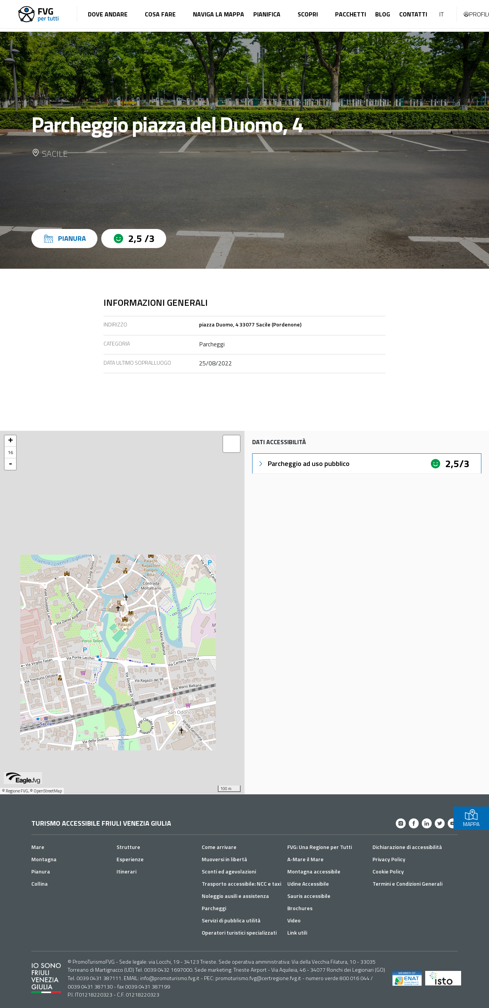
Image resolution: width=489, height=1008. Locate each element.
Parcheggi (214, 908)
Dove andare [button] (108, 14)
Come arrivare (219, 847)
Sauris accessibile (308, 896)
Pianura (40, 871)
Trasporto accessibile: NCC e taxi (241, 884)
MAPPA (471, 818)
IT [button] (441, 14)
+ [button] (10, 441)
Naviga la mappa (218, 14)
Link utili (297, 932)
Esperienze (130, 859)
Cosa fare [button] (160, 14)
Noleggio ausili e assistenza (235, 896)
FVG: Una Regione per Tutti (319, 847)
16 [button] (10, 452)
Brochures (300, 908)
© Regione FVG (15, 791)
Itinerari (126, 871)
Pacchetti (350, 14)
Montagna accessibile (313, 871)
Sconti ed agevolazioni (229, 871)
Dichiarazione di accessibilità (407, 847)
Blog (382, 14)
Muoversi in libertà (224, 859)
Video (294, 920)
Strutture (128, 847)
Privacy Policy (388, 859)
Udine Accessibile (308, 884)
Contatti (413, 14)
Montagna (44, 859)
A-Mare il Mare (305, 859)
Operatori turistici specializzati (239, 932)
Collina (39, 884)
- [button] (10, 464)
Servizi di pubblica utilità (231, 920)
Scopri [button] (308, 14)
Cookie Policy (388, 871)
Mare (37, 847)
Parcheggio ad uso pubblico (303, 463)
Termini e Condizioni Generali (407, 884)
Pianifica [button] (266, 14)
